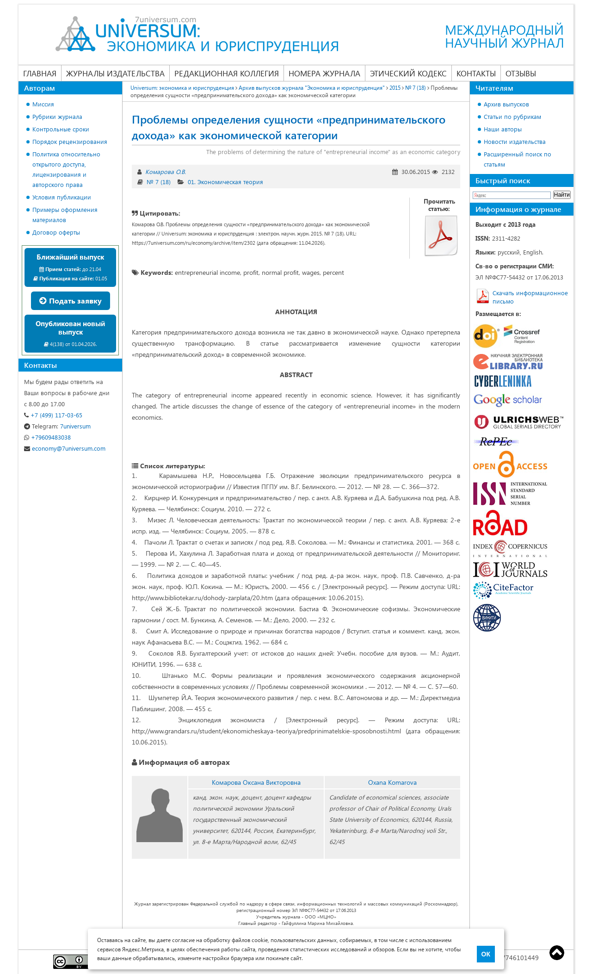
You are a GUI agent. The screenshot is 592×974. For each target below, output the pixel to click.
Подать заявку (70, 300)
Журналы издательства (115, 73)
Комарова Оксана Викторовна (256, 782)
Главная (39, 73)
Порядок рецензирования (69, 141)
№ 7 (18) (159, 182)
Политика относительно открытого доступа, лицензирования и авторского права (66, 169)
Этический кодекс (408, 73)
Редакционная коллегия (226, 73)
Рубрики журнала (57, 116)
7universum (57, 426)
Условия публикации (61, 197)
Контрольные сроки (60, 129)
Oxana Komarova (392, 782)
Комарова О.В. (165, 171)
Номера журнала (324, 73)
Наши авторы (503, 129)
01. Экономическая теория (225, 182)
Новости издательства (515, 141)
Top (556, 952)
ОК (485, 954)
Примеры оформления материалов (65, 214)
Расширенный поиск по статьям (517, 159)
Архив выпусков (506, 104)
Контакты (476, 73)
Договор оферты (56, 232)
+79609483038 (47, 437)
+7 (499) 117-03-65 (53, 415)
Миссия (43, 104)
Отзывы (521, 73)
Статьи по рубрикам (512, 116)
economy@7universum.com (64, 448)
